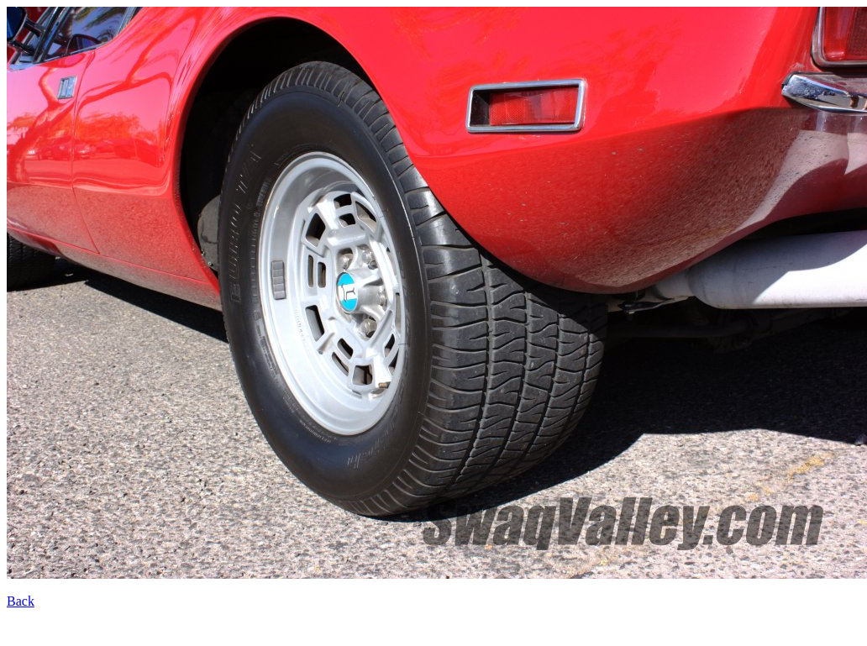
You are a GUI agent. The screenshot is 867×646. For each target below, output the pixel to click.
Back (20, 601)
